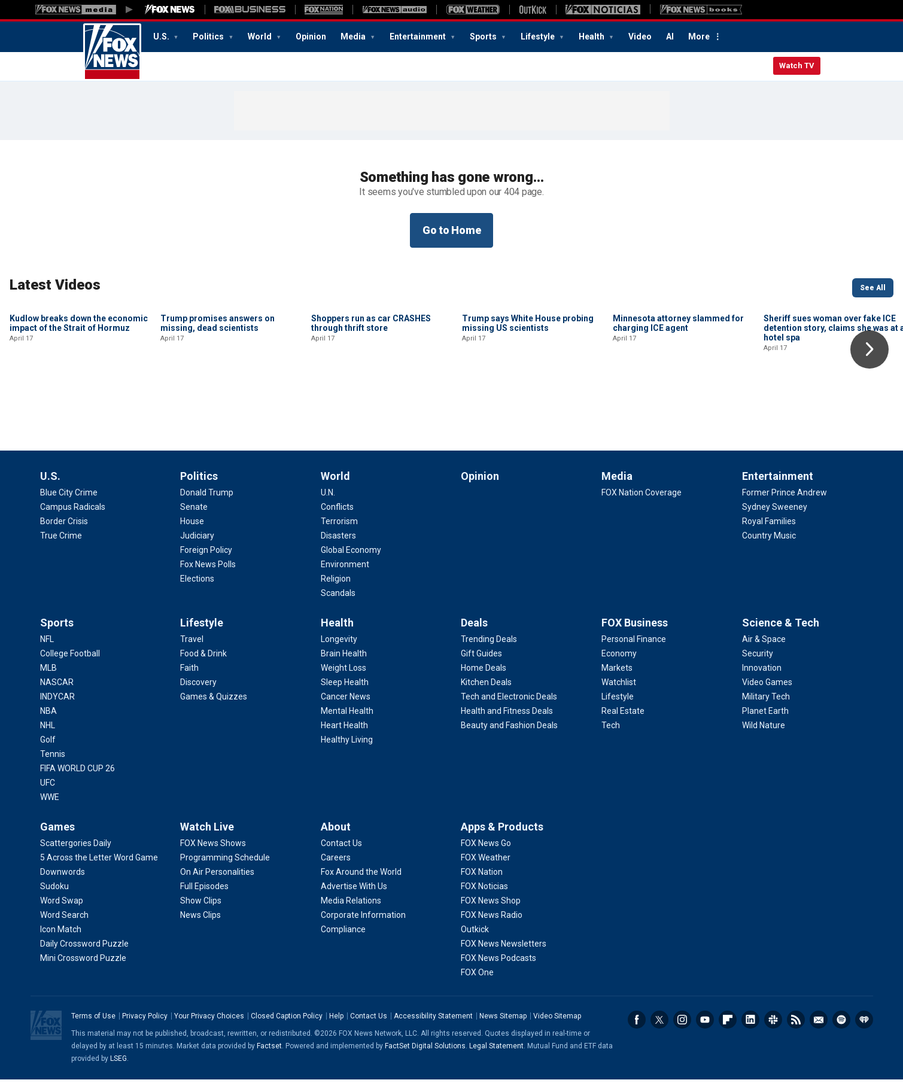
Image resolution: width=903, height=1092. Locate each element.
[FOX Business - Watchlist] (618, 694)
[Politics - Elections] (197, 591)
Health (592, 36)
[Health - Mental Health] (347, 723)
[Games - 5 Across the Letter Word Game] (99, 870)
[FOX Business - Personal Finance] (633, 651)
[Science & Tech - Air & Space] (764, 651)
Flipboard (728, 1032)
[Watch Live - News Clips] (200, 927)
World (260, 36)
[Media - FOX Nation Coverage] (641, 505)
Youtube (705, 1032)
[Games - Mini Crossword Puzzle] (83, 970)
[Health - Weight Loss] (343, 680)
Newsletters (819, 1032)
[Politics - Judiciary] (197, 548)
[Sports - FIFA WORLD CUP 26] (77, 781)
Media (353, 36)
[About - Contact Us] (341, 855)
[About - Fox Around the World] (361, 884)
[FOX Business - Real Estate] (622, 723)
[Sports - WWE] (49, 809)
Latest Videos (55, 284)
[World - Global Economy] (351, 562)
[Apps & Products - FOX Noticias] (484, 899)
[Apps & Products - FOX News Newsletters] (503, 956)
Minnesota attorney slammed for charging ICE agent (678, 403)
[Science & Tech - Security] (757, 666)
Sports (484, 36)
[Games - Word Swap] (61, 913)
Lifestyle (539, 36)
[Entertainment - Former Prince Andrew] (784, 505)
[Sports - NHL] (47, 738)
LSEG (118, 1071)
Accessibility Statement (433, 1028)
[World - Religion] (336, 591)
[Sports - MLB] (48, 680)
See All (873, 288)
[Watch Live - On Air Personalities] (217, 884)
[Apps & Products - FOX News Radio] (491, 927)
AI (670, 36)
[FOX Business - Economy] (619, 666)
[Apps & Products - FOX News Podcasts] (498, 970)
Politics (209, 36)
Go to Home (451, 230)
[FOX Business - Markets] (617, 680)
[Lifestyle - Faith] (189, 680)
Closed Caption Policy (287, 1028)
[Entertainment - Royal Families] (769, 534)
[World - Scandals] (338, 605)
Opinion (311, 36)
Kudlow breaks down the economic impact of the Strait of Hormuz (79, 403)
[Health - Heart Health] (344, 738)
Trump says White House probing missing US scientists (528, 403)
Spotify (841, 1032)
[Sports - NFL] (47, 651)
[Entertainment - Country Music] (769, 548)
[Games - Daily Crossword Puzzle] (84, 956)
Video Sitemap (557, 1028)
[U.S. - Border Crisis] (64, 534)
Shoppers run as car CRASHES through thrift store (371, 403)
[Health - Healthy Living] (347, 752)
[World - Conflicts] (337, 519)
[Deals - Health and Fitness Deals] (507, 723)
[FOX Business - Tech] (610, 738)
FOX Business (634, 635)
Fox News (112, 52)
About (336, 839)
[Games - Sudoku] (54, 899)
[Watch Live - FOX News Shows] (213, 855)
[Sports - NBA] (48, 723)
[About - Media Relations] (351, 913)
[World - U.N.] (328, 505)
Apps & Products (502, 839)
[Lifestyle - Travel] (191, 651)
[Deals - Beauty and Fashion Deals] (509, 738)
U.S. (162, 36)
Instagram (682, 1032)
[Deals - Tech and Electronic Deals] (509, 709)
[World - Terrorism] (339, 534)
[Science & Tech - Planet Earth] (765, 723)
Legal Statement (496, 1058)
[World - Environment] (345, 577)
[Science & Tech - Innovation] (762, 680)
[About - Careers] (336, 870)
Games (57, 839)
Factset (269, 1058)
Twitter (659, 1032)
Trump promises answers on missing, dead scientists (217, 403)
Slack (773, 1032)
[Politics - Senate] (194, 519)
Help (336, 1028)
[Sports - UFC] (47, 795)
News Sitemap (503, 1028)
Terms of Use (93, 1028)
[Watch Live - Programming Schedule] (225, 870)
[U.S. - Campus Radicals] (72, 519)
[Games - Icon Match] (60, 942)
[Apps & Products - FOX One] (477, 985)
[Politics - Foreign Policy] (206, 562)
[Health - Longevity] (339, 651)
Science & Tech (780, 635)
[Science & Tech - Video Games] (767, 694)
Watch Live (207, 839)
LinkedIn (750, 1032)
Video (640, 36)
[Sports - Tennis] (52, 766)
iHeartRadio (864, 1032)
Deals (474, 635)
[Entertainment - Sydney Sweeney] (774, 519)
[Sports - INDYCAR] (57, 709)
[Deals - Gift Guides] (481, 666)
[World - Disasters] (338, 548)
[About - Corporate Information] (363, 927)
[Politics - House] (192, 534)
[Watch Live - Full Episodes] (204, 899)
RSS (796, 1032)
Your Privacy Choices (209, 1028)
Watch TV (796, 65)
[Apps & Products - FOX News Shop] (491, 913)
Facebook (637, 1032)
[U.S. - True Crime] (61, 548)
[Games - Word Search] (64, 927)
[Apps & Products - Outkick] (475, 942)
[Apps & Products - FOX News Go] (486, 855)
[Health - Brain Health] (344, 666)
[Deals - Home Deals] (483, 680)
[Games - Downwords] (62, 884)
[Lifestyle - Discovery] (198, 694)
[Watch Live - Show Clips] (200, 913)
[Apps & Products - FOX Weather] (485, 870)
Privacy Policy (145, 1028)
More (699, 36)
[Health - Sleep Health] (345, 694)
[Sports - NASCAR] (57, 694)
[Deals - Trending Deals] (489, 651)
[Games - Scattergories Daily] (75, 855)
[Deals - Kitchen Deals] (486, 694)
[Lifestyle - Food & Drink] (203, 666)
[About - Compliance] (343, 942)
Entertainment (419, 36)
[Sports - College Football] (70, 666)
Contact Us (368, 1028)
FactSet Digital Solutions (425, 1058)
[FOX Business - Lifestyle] (617, 709)
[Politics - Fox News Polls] (208, 577)
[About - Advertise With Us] (354, 899)
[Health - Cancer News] (345, 709)
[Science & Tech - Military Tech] (766, 709)
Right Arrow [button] (869, 349)
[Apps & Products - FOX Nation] (482, 884)
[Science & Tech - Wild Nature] (763, 738)
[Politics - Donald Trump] (206, 505)
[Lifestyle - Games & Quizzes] (213, 709)
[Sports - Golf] (48, 752)
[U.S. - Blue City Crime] (69, 505)
